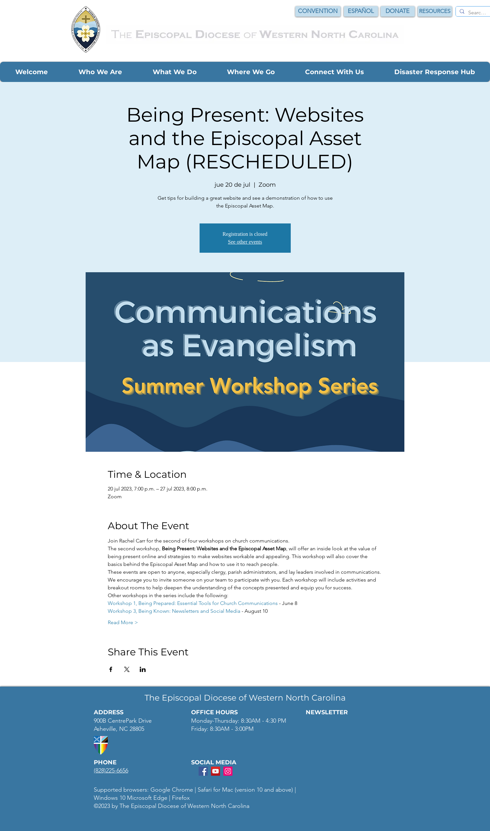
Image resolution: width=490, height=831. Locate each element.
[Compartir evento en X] (127, 669)
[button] (31, 72)
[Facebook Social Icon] (203, 771)
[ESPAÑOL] (361, 11)
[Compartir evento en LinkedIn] (143, 669)
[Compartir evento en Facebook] (111, 669)
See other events (245, 242)
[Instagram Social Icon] (227, 771)
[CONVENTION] (318, 11)
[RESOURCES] (435, 11)
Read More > (123, 622)
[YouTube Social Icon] (215, 771)
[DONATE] (398, 11)
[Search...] (477, 13)
